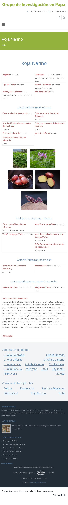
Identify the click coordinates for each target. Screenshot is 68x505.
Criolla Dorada (55, 355)
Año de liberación (42, 92)
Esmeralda (27, 388)
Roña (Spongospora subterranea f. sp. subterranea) (49, 245)
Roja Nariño (38, 393)
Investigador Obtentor (12, 92)
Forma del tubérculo (11, 133)
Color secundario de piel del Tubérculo (46, 114)
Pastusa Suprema (53, 388)
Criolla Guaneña (54, 359)
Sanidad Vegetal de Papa (12, 452)
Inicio (4, 45)
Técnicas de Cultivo (10, 456)
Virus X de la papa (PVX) (45, 224)
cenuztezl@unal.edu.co (58, 12)
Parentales (39, 75)
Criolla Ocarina (34, 364)
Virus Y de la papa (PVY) (12, 234)
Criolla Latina (12, 364)
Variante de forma (42, 133)
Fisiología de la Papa (10, 442)
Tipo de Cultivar (9, 84)
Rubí (61, 393)
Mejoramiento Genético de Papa (14, 445)
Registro (6, 75)
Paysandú (58, 369)
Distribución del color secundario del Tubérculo (16, 124)
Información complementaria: (15, 298)
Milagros (31, 369)
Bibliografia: (7, 336)
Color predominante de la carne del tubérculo (50, 124)
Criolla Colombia (14, 355)
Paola (44, 369)
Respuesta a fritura (43, 287)
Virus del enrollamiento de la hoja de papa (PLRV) (49, 235)
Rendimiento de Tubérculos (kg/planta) (14, 267)
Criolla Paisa (56, 364)
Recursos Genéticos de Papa (13, 449)
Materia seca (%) (9, 287)
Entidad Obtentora (43, 84)
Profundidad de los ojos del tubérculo (14, 139)
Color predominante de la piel (15, 113)
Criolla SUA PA (13, 369)
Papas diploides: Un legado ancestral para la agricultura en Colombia (36, 425)
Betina (8, 388)
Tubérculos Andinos (10, 459)
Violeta (60, 373)
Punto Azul (11, 393)
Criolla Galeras (13, 359)
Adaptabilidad (40, 266)
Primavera (10, 373)
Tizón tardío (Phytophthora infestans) (14, 225)
